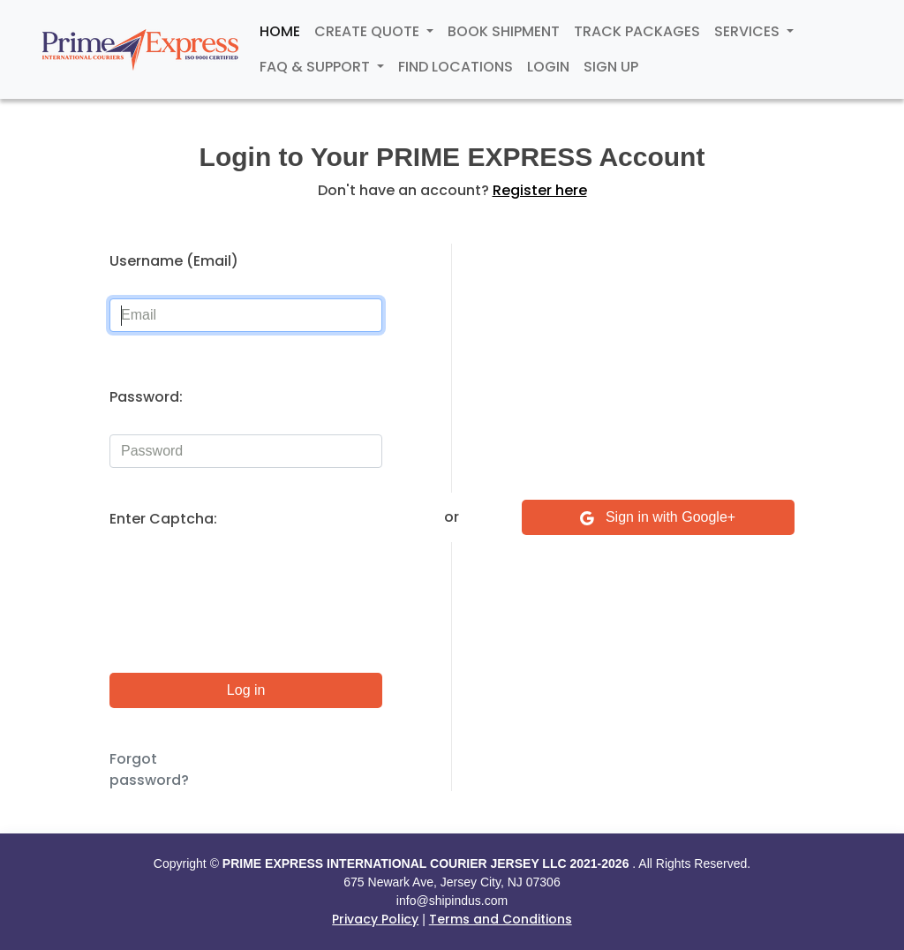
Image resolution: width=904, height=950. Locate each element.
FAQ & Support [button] (316, 67)
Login (548, 67)
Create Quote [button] (368, 31)
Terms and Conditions (500, 919)
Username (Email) (173, 261)
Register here (540, 190)
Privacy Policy (375, 919)
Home (280, 31)
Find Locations (455, 67)
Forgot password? (149, 769)
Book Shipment (504, 31)
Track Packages (637, 31)
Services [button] (748, 31)
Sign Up (611, 67)
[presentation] (243, 590)
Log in (246, 689)
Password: (146, 397)
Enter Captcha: (163, 519)
